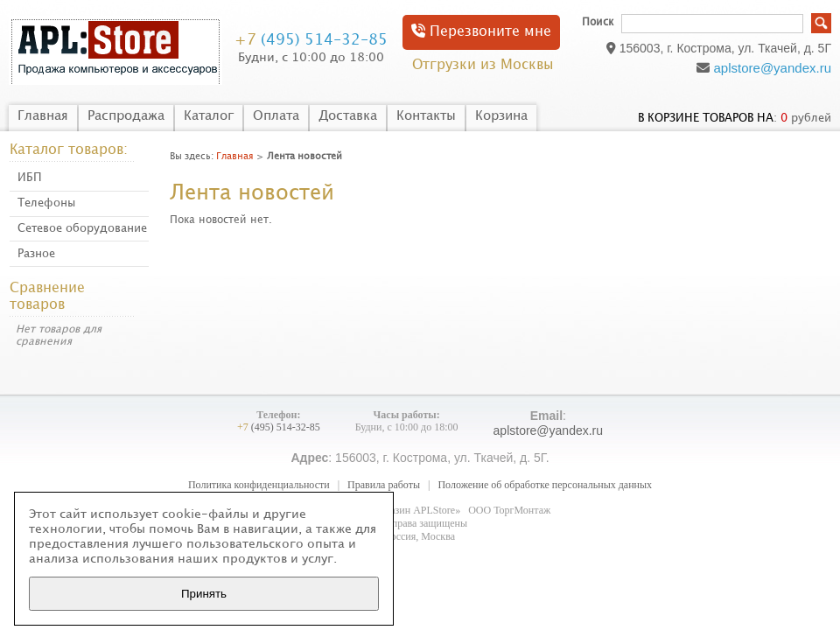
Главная (43, 116)
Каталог (209, 116)
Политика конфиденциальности (259, 485)
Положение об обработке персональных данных (545, 485)
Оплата (276, 116)
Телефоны (46, 203)
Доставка (347, 116)
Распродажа (126, 116)
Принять (204, 593)
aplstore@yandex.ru (772, 67)
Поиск (597, 22)
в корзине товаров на (706, 118)
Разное (36, 253)
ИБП (30, 177)
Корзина (501, 116)
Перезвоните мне (481, 31)
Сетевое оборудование (82, 228)
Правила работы (383, 485)
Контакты (426, 116)
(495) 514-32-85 (311, 40)
